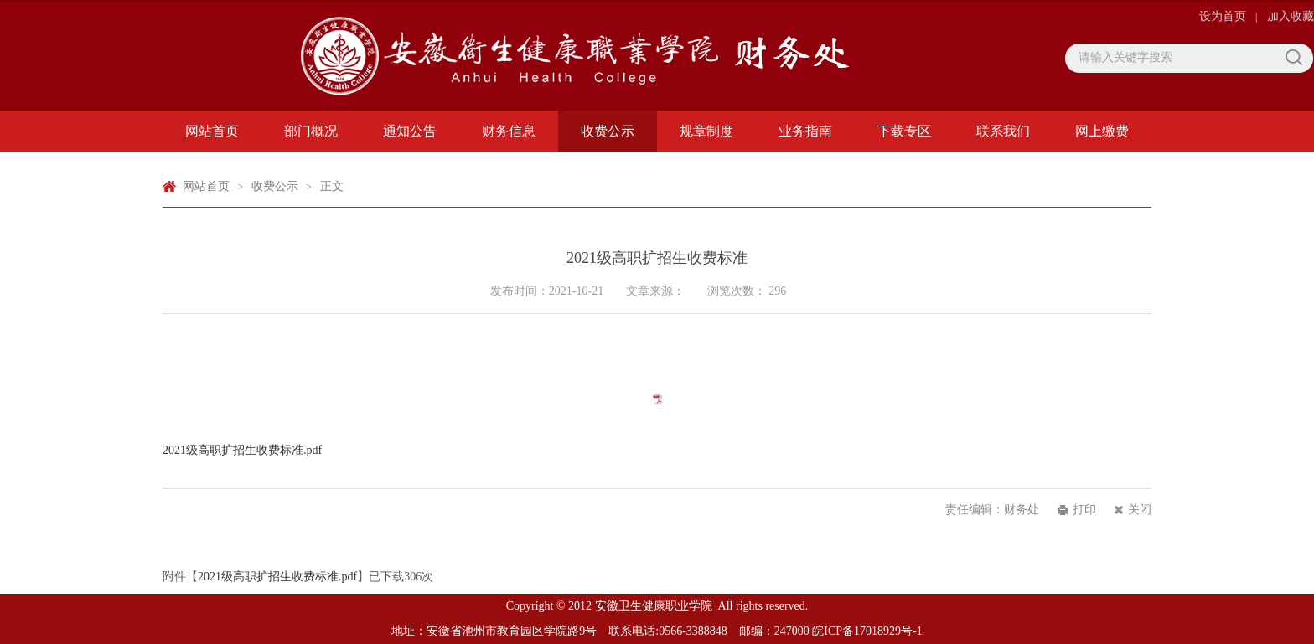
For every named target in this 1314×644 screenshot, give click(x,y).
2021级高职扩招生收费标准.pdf (242, 450)
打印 (1084, 509)
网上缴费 (1102, 131)
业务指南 (805, 131)
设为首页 (1224, 16)
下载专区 (904, 131)
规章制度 (706, 131)
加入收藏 (1290, 16)
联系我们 (1003, 131)
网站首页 (212, 131)
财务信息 (508, 131)
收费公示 (607, 131)
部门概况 (311, 131)
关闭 (1139, 509)
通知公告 (410, 131)
